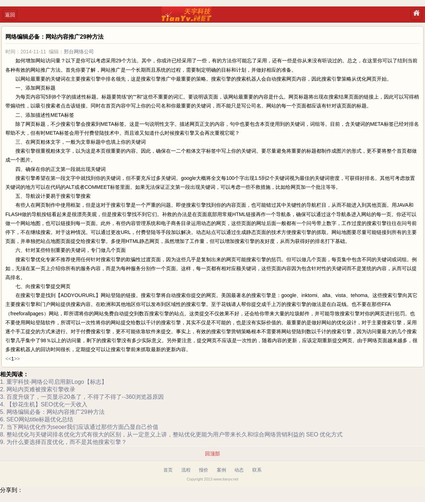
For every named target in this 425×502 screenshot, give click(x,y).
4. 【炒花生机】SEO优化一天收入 (43, 404)
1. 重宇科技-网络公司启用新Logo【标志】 (53, 382)
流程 (186, 470)
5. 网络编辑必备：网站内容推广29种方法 (52, 412)
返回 (10, 15)
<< (8, 359)
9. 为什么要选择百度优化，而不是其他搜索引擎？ (63, 442)
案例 (221, 470)
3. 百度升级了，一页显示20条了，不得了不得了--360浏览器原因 (82, 397)
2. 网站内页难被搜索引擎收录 (37, 389)
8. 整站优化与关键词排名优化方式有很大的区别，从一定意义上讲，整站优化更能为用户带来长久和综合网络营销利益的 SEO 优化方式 (171, 434)
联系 (257, 470)
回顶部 (212, 453)
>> (17, 359)
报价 (203, 470)
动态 (239, 470)
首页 (168, 470)
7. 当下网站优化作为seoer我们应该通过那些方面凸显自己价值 (79, 427)
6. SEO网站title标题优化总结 (36, 419)
